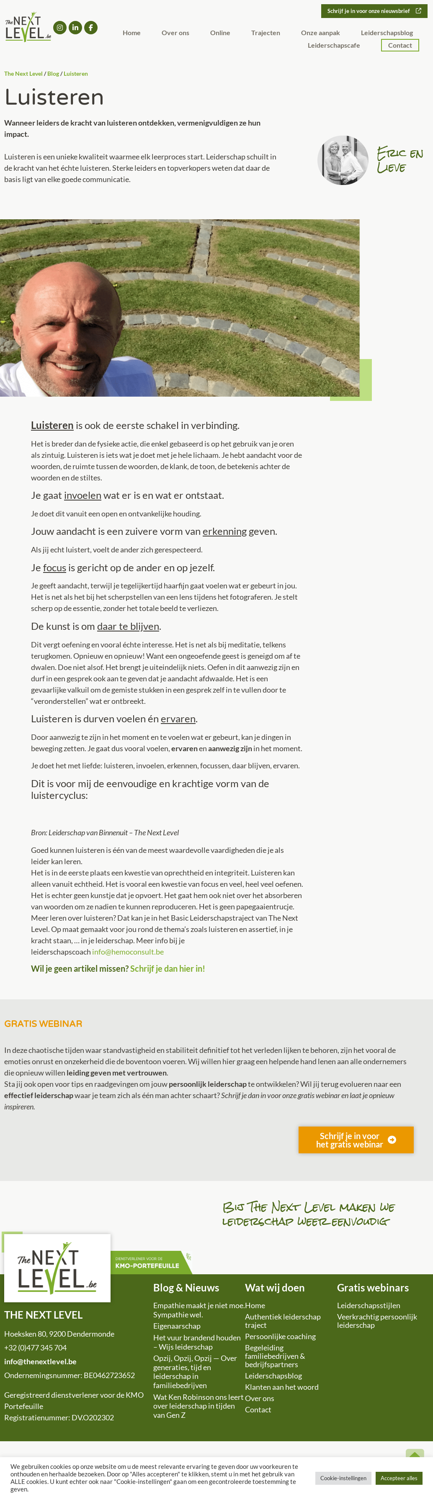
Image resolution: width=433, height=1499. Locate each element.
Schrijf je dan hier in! (167, 968)
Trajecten (265, 33)
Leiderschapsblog (387, 33)
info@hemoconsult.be (128, 951)
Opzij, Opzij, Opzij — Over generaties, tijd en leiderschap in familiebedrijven (195, 1371)
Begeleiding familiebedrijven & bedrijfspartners (275, 1355)
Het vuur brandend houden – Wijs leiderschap (197, 1342)
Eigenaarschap (177, 1325)
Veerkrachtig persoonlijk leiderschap (377, 1320)
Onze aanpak (320, 33)
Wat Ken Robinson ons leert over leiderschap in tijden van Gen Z (198, 1405)
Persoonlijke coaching (280, 1336)
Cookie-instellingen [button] (343, 1478)
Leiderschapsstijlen (368, 1305)
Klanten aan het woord (282, 1387)
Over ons (175, 33)
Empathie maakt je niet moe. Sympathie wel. (199, 1310)
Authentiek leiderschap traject (283, 1320)
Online (220, 33)
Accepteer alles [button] (399, 1478)
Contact (400, 46)
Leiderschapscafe (334, 46)
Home (132, 33)
